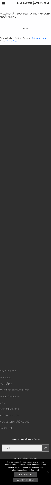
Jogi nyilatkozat (9, 415)
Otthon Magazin (39, 38)
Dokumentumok (9, 409)
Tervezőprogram (10, 396)
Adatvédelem (25, 480)
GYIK (2, 403)
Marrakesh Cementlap (31, 3)
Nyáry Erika (12, 41)
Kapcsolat (6, 428)
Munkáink (6, 384)
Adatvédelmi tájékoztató (15, 422)
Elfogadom (25, 474)
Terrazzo (5, 377)
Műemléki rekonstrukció (14, 390)
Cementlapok (8, 371)
